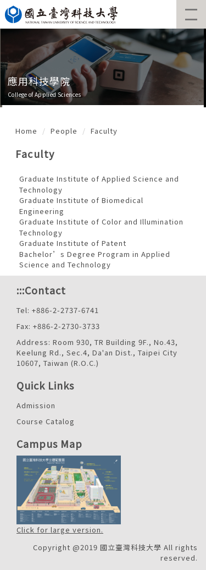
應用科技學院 (39, 81)
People (64, 130)
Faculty (104, 130)
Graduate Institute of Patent (72, 243)
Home (26, 130)
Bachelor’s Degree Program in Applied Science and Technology (94, 259)
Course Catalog (45, 421)
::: (20, 290)
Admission (35, 405)
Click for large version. (59, 529)
